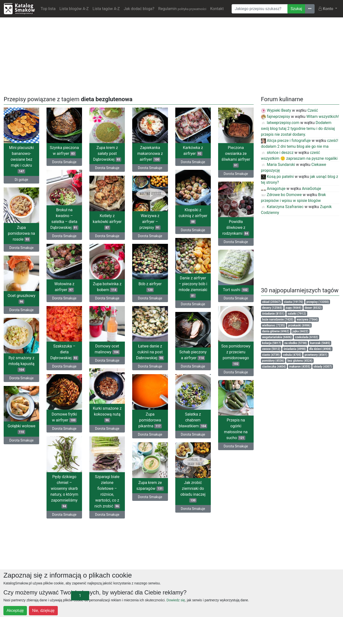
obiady (323, 366)
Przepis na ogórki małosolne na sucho (236, 429)
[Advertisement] (172, 55)
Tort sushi (236, 289)
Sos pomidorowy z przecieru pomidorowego (235, 355)
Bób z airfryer (150, 287)
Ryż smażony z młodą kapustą (22, 364)
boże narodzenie (278, 319)
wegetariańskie (277, 337)
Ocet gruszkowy (21, 298)
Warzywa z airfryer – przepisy (150, 221)
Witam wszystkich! (322, 116)
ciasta (293, 302)
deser (313, 307)
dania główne (275, 331)
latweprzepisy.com (280, 122)
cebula (292, 355)
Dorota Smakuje (64, 162)
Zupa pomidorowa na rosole (21, 233)
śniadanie (273, 313)
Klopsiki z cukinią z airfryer (192, 216)
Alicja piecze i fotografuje (286, 140)
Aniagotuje (273, 188)
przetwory (316, 355)
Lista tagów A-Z (106, 8)
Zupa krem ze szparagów (150, 485)
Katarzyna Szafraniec (282, 206)
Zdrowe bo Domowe (281, 194)
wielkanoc (273, 325)
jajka (300, 331)
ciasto (271, 355)
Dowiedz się (175, 600)
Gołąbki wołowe (21, 429)
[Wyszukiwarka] (260, 8)
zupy (293, 307)
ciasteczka (274, 366)
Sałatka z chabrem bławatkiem (193, 420)
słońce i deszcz (277, 152)
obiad (271, 302)
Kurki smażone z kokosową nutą (107, 414)
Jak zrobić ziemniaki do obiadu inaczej (192, 491)
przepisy (318, 302)
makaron (299, 366)
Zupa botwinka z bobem (107, 287)
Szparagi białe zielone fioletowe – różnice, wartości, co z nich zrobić (107, 491)
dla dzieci (320, 349)
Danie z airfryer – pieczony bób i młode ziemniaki (193, 287)
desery (272, 307)
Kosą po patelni (277, 176)
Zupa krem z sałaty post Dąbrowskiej (107, 153)
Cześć (313, 110)
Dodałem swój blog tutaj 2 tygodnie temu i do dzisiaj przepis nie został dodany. (298, 128)
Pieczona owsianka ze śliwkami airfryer (235, 156)
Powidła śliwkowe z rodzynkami (235, 227)
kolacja (271, 343)
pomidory (273, 360)
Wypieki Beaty (276, 110)
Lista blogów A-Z (74, 8)
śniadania (295, 349)
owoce (271, 349)
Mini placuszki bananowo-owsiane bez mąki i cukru (21, 159)
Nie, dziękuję (43, 610)
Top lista (48, 8)
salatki (297, 313)
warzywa (307, 319)
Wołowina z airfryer (64, 287)
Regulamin (182, 8)
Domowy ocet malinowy (107, 349)
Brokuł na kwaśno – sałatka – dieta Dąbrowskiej (64, 219)
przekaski (299, 325)
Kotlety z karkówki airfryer (107, 221)
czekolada (306, 337)
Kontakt (217, 8)
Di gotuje (21, 180)
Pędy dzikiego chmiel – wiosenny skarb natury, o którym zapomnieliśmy (64, 491)
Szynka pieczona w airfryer (64, 150)
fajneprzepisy (275, 116)
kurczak (320, 343)
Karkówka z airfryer (193, 150)
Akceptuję (15, 610)
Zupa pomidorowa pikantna (150, 420)
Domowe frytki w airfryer (64, 417)
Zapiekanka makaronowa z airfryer (150, 153)
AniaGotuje (311, 188)
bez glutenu (299, 360)
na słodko (295, 343)
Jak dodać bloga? (139, 8)
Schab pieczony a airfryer (192, 355)
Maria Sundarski (278, 164)
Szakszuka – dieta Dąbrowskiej (64, 352)
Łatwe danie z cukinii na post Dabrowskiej (150, 352)
